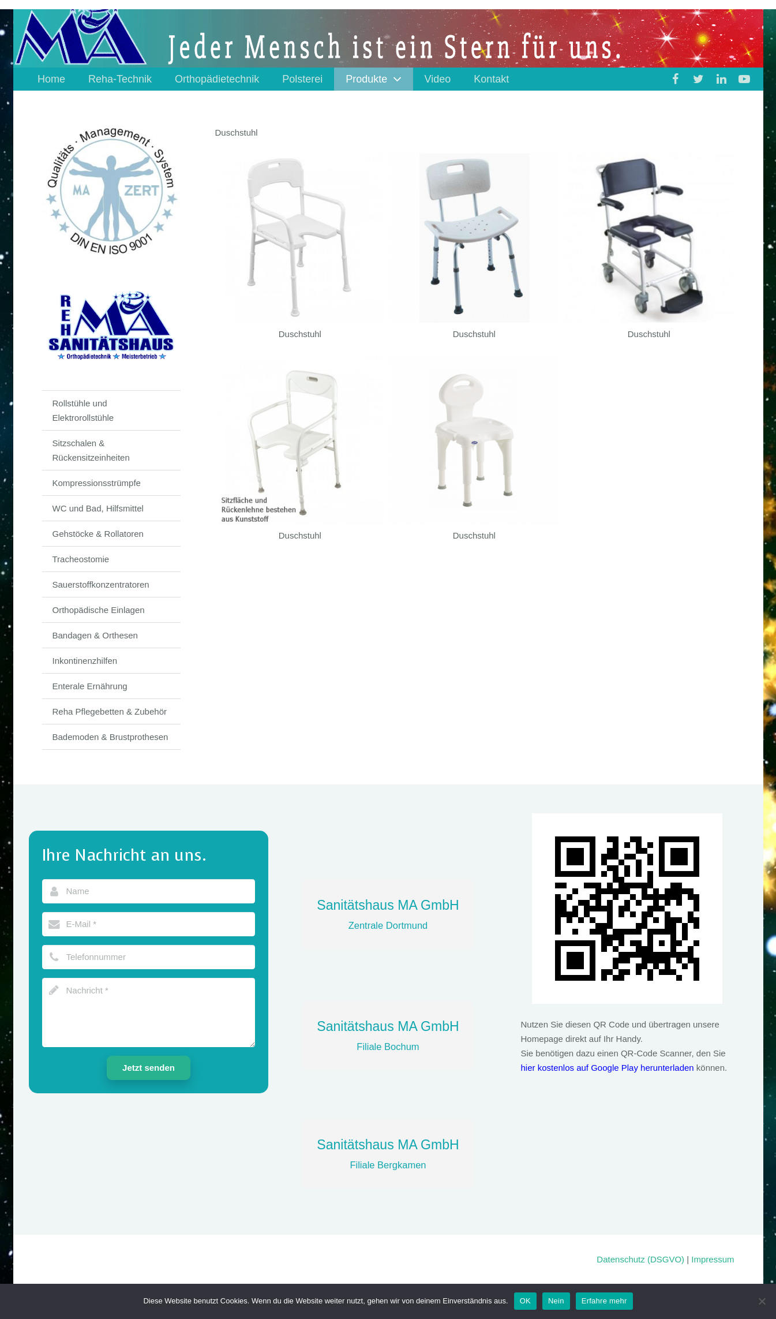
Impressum (712, 1259)
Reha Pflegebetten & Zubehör (110, 711)
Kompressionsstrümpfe (97, 483)
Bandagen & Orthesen (95, 635)
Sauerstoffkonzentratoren (101, 584)
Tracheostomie (81, 559)
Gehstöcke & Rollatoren (98, 534)
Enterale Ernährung (90, 686)
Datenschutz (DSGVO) (640, 1259)
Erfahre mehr (604, 1300)
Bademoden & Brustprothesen (110, 737)
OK (525, 1300)
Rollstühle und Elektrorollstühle (83, 410)
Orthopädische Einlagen (99, 610)
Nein (556, 1300)
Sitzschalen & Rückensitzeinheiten (91, 450)
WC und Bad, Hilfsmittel (98, 508)
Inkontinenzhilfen (85, 661)
